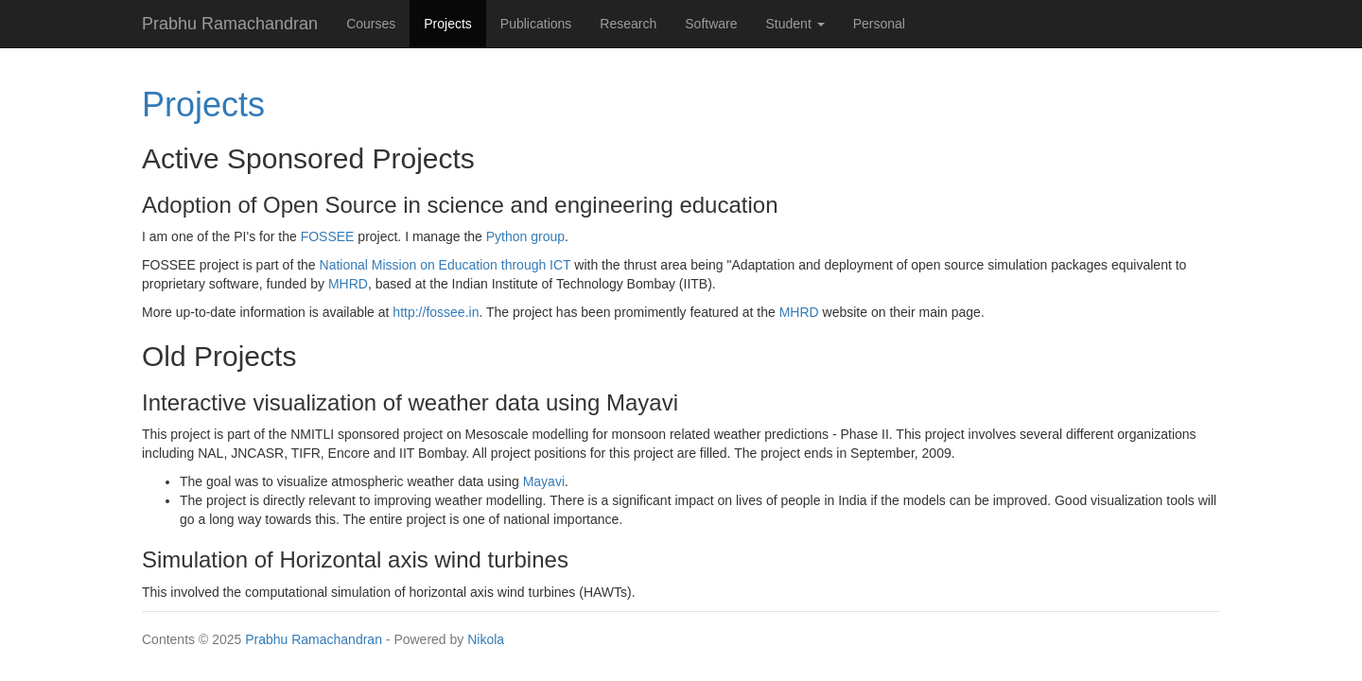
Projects (455, 22)
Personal (879, 23)
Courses (370, 23)
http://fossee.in (436, 312)
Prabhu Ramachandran (313, 639)
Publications (536, 23)
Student (795, 23)
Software (711, 23)
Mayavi (544, 481)
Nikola (485, 639)
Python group (525, 236)
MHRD (348, 283)
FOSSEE (328, 236)
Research (628, 23)
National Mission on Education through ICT (445, 264)
